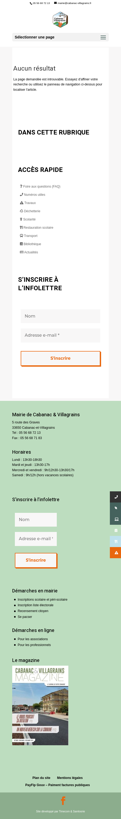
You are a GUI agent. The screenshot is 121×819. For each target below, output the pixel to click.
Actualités (29, 252)
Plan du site (41, 778)
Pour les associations (33, 639)
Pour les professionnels (34, 645)
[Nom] (60, 316)
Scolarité (28, 219)
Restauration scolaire (36, 227)
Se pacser (25, 617)
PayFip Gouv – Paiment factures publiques (57, 785)
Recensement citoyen (33, 611)
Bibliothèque (30, 244)
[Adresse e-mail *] (60, 335)
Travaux (28, 203)
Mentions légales (70, 778)
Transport (28, 236)
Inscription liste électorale (36, 605)
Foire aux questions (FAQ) (40, 186)
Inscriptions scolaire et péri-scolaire (42, 599)
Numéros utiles (32, 195)
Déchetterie (30, 211)
